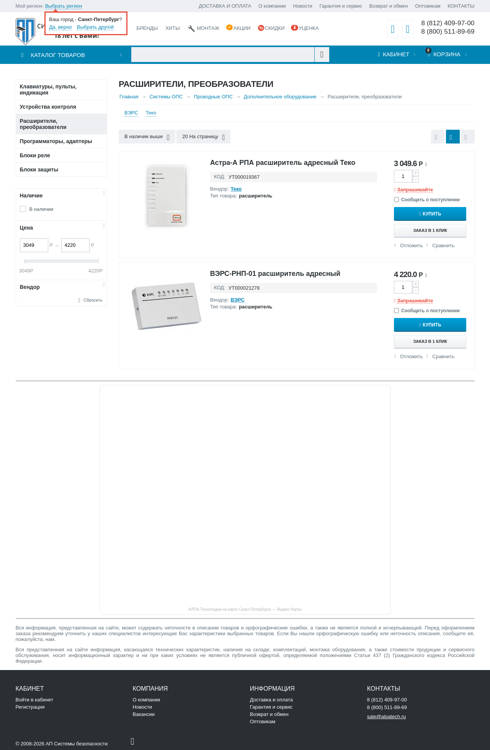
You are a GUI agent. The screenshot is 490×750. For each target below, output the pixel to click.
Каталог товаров (58, 55)
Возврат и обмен (388, 6)
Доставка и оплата (271, 700)
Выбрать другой (95, 27)
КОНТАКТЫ (461, 6)
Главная (128, 96)
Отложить (411, 245)
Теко (151, 113)
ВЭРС (131, 113)
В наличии (41, 209)
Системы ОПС (166, 96)
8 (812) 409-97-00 (447, 23)
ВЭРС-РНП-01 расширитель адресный (275, 273)
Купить (432, 214)
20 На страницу (203, 137)
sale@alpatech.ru (386, 716)
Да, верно (60, 27)
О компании (272, 6)
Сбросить (92, 300)
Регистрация (30, 707)
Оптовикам (428, 6)
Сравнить (443, 245)
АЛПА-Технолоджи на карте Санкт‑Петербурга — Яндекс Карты (245, 609)
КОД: (219, 176)
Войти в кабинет (34, 700)
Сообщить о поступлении (427, 199)
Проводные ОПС (213, 96)
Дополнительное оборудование (280, 96)
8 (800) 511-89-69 (447, 31)
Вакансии (144, 714)
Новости (302, 6)
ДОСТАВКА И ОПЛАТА (225, 6)
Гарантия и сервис (340, 6)
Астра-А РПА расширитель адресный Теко (282, 162)
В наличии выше (147, 137)
